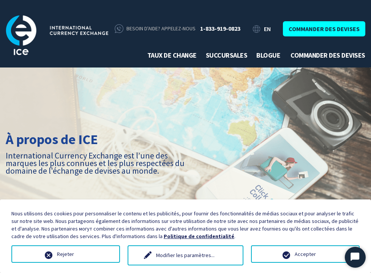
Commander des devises (324, 29)
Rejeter (65, 254)
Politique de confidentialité (199, 236)
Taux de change (172, 55)
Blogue (268, 55)
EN (267, 29)
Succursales (227, 55)
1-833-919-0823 (220, 28)
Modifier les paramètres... (185, 255)
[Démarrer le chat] (355, 257)
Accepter (305, 254)
